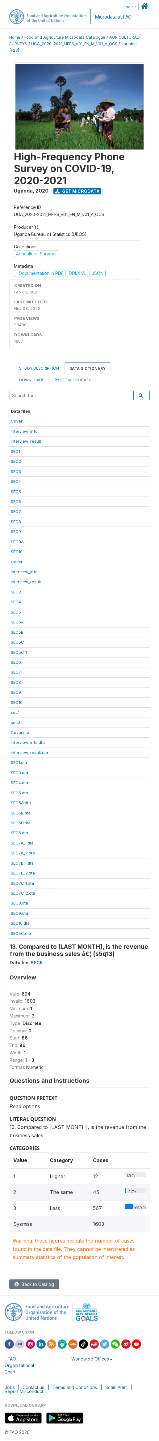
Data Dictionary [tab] (87, 368)
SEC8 (16, 521)
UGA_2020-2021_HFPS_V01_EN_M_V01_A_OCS (74, 43)
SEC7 (16, 511)
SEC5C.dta (21, 933)
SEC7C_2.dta (23, 893)
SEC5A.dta (21, 802)
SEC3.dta (19, 772)
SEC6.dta (19, 832)
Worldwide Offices (90, 1358)
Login (128, 7)
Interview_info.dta (28, 742)
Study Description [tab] (39, 368)
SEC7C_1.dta (22, 883)
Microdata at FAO (113, 17)
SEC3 (16, 471)
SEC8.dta (19, 903)
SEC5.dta (19, 792)
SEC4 (16, 481)
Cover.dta (20, 732)
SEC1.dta (19, 762)
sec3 (15, 722)
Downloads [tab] (31, 380)
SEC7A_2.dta (23, 852)
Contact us (33, 1387)
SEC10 (17, 551)
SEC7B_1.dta (22, 863)
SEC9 (16, 531)
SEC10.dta (20, 923)
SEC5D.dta (21, 822)
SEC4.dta (19, 782)
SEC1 (15, 451)
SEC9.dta (19, 913)
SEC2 (16, 461)
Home (14, 37)
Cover (17, 421)
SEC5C (17, 642)
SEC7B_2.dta (23, 872)
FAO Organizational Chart (19, 1365)
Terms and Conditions (74, 1387)
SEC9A (17, 541)
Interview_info (24, 431)
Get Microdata (77, 191)
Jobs (10, 1387)
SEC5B (17, 632)
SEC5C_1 (19, 652)
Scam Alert (116, 1387)
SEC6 (16, 501)
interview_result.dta (29, 752)
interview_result (26, 441)
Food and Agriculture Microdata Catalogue (64, 37)
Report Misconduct (24, 1391)
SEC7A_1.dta (22, 842)
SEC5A (17, 621)
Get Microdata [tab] (73, 379)
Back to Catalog (34, 1284)
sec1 (15, 712)
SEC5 (16, 491)
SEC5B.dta (21, 812)
